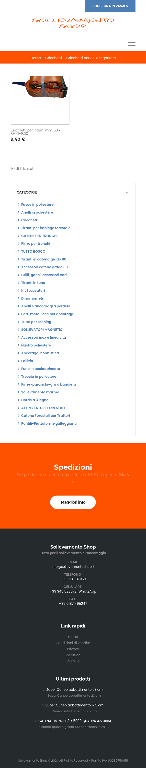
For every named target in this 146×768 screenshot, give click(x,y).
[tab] (73, 192)
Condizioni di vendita (73, 642)
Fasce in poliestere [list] (36, 204)
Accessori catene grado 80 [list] (43, 267)
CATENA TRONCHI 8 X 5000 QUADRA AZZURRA (75, 718)
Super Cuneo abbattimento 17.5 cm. (74, 703)
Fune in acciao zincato (39, 368)
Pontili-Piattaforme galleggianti (47, 423)
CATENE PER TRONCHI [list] (38, 235)
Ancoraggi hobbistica (38, 353)
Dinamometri (31, 298)
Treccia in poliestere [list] (37, 376)
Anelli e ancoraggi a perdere (44, 306)
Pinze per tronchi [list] (34, 243)
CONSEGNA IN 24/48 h (110, 6)
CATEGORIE (27, 192)
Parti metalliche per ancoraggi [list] (46, 314)
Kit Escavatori (31, 290)
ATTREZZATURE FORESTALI (41, 407)
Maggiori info (73, 502)
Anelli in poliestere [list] (35, 212)
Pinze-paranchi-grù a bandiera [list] (47, 384)
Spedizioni (72, 654)
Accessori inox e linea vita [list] (42, 337)
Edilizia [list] (25, 360)
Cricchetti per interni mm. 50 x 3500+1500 (35, 132)
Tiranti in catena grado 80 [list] (42, 259)
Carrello (73, 660)
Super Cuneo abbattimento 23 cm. (74, 688)
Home (36, 57)
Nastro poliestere (34, 345)
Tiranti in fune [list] (31, 282)
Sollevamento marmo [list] (38, 392)
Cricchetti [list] (28, 220)
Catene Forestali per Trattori (44, 415)
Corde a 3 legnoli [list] (34, 400)
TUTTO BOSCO (31, 251)
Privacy (73, 648)
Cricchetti (53, 57)
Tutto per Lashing (34, 321)
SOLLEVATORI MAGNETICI (41, 329)
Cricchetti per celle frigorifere (91, 57)
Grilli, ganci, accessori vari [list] (42, 274)
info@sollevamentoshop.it (73, 566)
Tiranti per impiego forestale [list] (44, 228)
